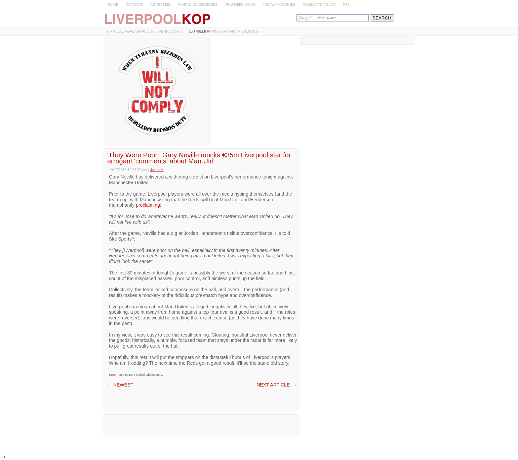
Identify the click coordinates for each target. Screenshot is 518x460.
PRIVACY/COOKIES (279, 4)
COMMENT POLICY (319, 4)
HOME (112, 4)
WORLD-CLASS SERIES (197, 4)
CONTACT (134, 4)
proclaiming (148, 205)
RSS (346, 4)
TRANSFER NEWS (240, 4)
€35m (113, 374)
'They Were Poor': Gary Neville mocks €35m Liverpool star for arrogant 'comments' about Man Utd (199, 158)
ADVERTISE (160, 4)
